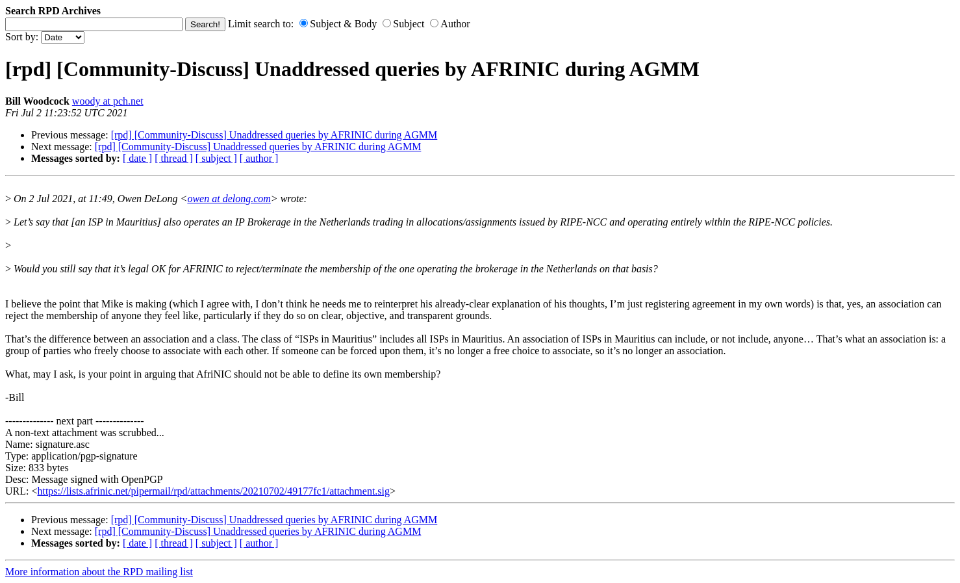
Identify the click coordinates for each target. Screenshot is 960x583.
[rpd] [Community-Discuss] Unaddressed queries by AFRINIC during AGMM (274, 134)
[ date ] (137, 158)
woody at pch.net (108, 101)
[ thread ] (174, 158)
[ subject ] (216, 158)
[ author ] (259, 158)
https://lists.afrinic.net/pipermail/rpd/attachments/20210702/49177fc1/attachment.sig (213, 491)
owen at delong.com (228, 198)
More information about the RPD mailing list (99, 571)
